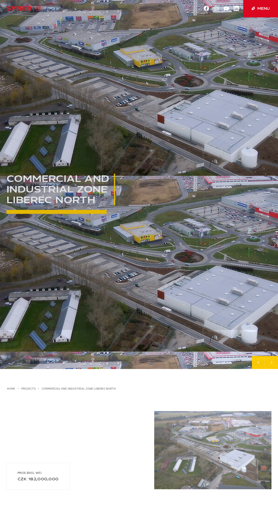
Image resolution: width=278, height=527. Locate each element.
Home (11, 388)
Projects (28, 388)
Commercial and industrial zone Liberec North (79, 388)
